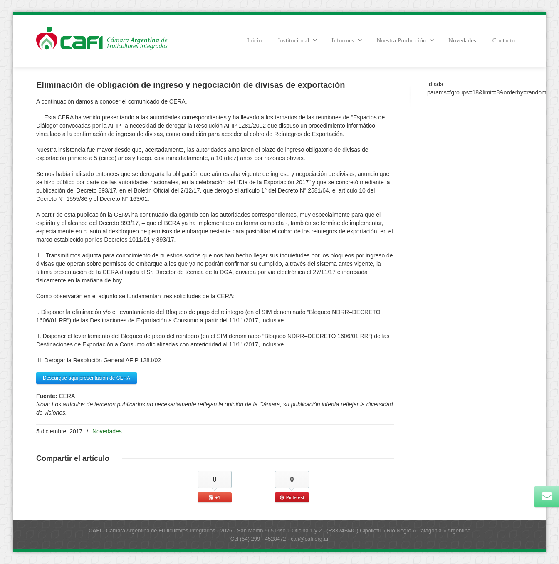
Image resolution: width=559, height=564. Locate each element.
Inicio (254, 40)
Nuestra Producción (405, 40)
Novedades (462, 40)
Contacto (503, 40)
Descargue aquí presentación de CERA (86, 378)
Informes (346, 40)
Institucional (297, 40)
